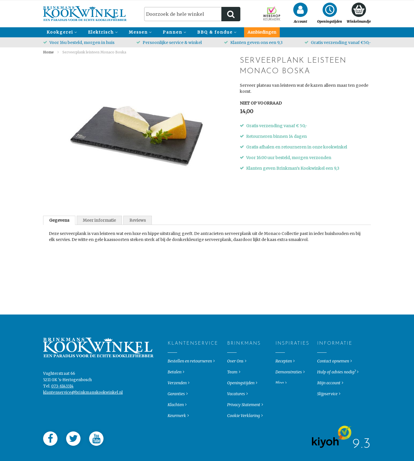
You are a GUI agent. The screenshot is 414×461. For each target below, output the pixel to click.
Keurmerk (177, 420)
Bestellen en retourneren (190, 365)
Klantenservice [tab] (172, 348)
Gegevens (59, 220)
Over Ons (235, 365)
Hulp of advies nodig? (336, 376)
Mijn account (328, 387)
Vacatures (236, 398)
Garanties (176, 398)
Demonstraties (288, 376)
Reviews (137, 220)
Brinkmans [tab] (232, 348)
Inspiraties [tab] (280, 348)
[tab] (59, 220)
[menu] (207, 32)
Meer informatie (99, 220)
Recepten (283, 365)
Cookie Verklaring (243, 420)
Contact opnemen (333, 365)
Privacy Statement (243, 409)
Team (232, 376)
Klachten (176, 409)
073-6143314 (62, 390)
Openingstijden (240, 387)
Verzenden (177, 387)
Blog (279, 387)
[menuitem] (61, 32)
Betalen (174, 376)
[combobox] (192, 14)
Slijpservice (327, 398)
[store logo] (85, 13)
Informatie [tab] (322, 348)
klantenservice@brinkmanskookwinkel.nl (83, 397)
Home (48, 52)
